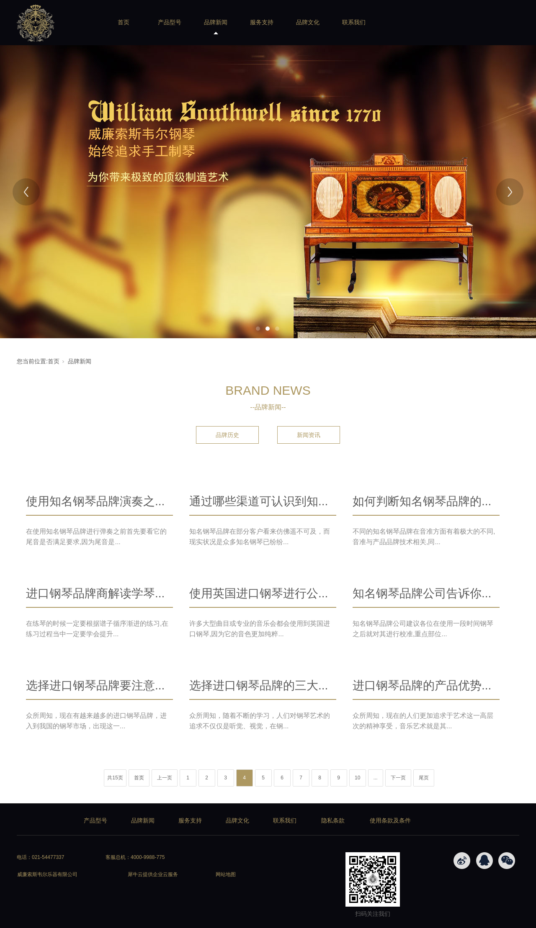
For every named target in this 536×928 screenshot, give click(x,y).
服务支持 (261, 22)
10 (357, 778)
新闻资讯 (308, 435)
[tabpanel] (268, 191)
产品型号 (169, 22)
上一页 (164, 778)
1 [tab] (258, 328)
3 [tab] (277, 328)
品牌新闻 (215, 22)
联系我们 (354, 22)
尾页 (424, 778)
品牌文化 (308, 22)
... (376, 778)
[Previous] (26, 192)
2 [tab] (267, 328)
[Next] (509, 192)
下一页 (398, 778)
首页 (123, 22)
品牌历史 (227, 435)
